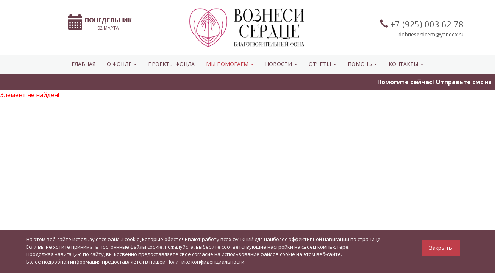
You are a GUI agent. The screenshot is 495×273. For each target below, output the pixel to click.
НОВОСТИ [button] (281, 63)
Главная (83, 63)
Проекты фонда (171, 63)
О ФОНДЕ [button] (122, 63)
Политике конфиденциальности (205, 261)
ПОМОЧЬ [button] (362, 63)
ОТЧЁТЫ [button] (322, 63)
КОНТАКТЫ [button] (406, 63)
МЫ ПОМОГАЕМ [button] (230, 63)
